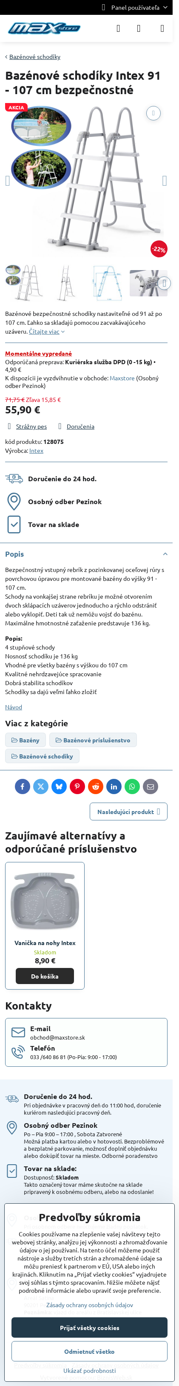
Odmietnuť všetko (89, 1351)
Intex (36, 450)
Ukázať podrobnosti (89, 1370)
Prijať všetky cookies (89, 1327)
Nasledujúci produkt (128, 811)
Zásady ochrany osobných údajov (89, 1304)
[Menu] (162, 28)
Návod (13, 707)
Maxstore (122, 378)
